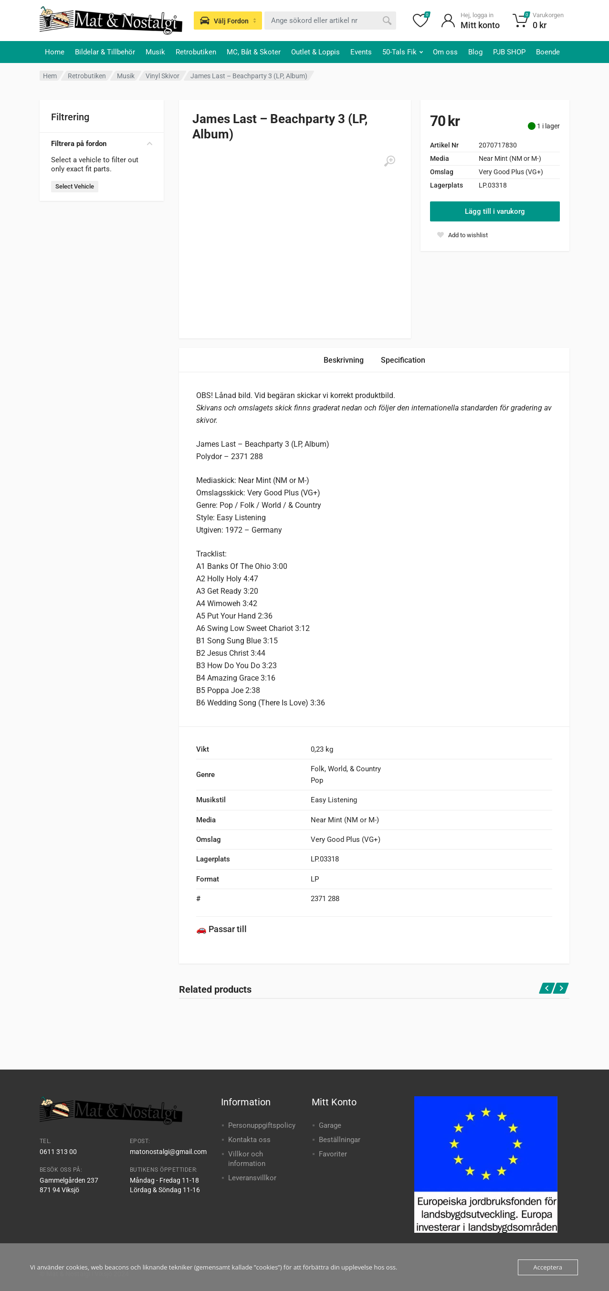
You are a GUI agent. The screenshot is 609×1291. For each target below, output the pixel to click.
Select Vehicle (74, 186)
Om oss (445, 52)
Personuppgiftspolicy (261, 1125)
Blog (475, 52)
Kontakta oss (249, 1139)
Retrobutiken (196, 52)
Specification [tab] (403, 360)
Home (54, 52)
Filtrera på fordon (101, 143)
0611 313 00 (58, 1151)
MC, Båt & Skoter (254, 52)
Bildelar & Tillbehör (105, 52)
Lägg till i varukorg (495, 211)
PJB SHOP (509, 52)
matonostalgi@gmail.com (168, 1151)
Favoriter (333, 1154)
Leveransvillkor (252, 1178)
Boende (548, 52)
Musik (155, 52)
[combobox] (330, 20)
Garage (330, 1125)
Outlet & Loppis (315, 52)
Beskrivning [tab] (344, 360)
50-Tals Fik (402, 52)
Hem (50, 76)
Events (361, 52)
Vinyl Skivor (162, 76)
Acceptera (548, 1267)
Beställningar (339, 1139)
